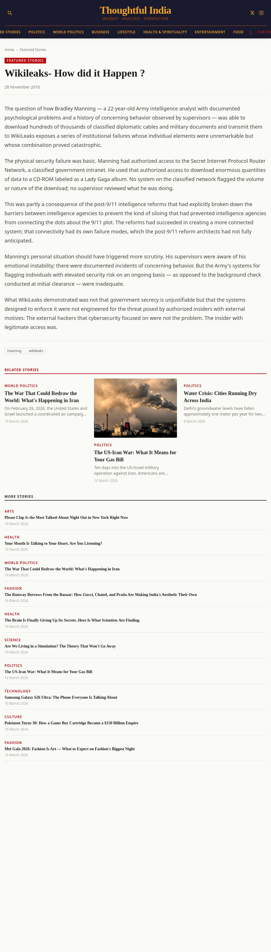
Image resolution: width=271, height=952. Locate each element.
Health (12, 537)
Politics (37, 32)
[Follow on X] (252, 13)
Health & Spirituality (165, 32)
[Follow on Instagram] (261, 13)
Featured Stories (33, 49)
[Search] (10, 13)
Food (239, 32)
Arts (9, 511)
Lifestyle (126, 32)
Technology (18, 691)
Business (100, 32)
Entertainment (210, 32)
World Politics (68, 32)
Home (9, 49)
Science (13, 640)
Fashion (13, 588)
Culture (13, 716)
